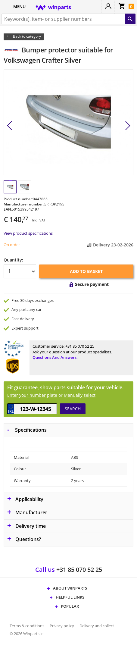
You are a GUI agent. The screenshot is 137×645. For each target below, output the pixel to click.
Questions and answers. (55, 357)
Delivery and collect (96, 625)
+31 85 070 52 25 (79, 346)
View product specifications (28, 233)
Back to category (27, 36)
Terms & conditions (27, 625)
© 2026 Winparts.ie (26, 633)
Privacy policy (62, 625)
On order (12, 244)
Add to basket (86, 271)
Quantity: (13, 260)
